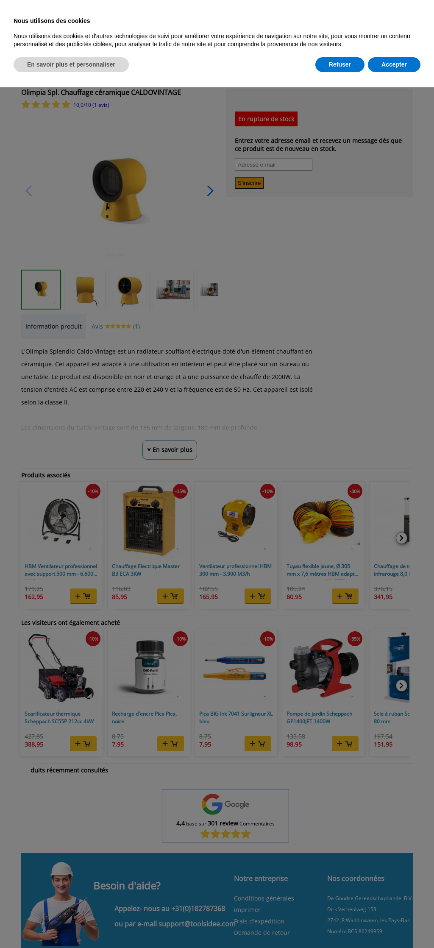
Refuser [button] (340, 64)
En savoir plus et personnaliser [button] (71, 64)
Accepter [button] (394, 64)
